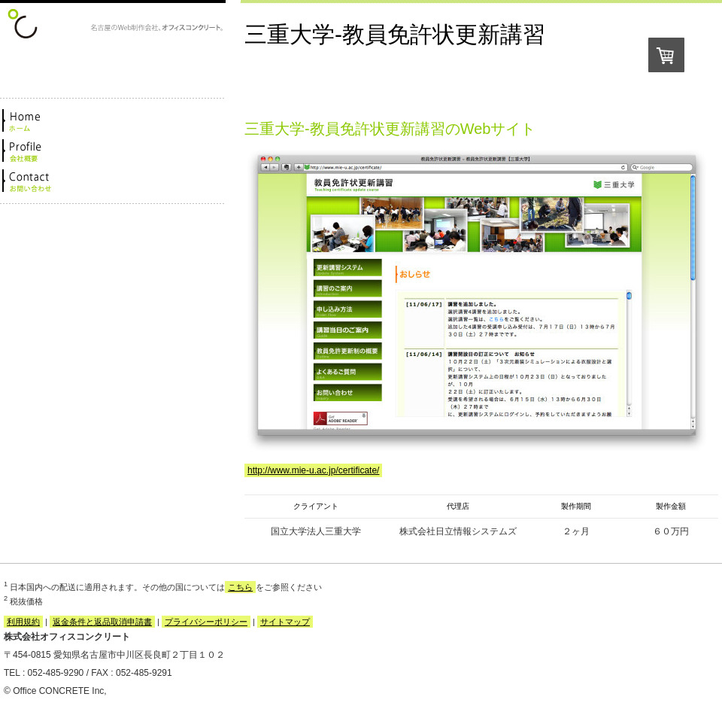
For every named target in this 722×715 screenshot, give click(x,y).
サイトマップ (285, 621)
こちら (240, 587)
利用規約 (23, 621)
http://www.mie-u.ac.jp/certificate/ (313, 470)
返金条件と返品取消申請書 (102, 621)
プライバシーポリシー (206, 621)
